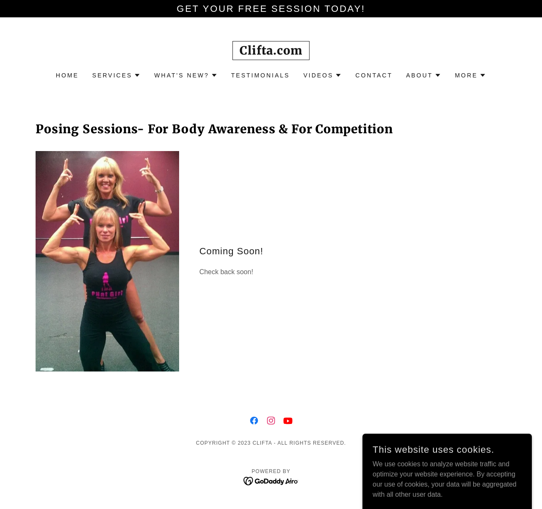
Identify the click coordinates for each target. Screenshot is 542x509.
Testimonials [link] (260, 75)
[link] (270, 52)
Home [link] (67, 75)
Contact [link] (374, 75)
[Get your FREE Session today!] (271, 9)
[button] (116, 75)
